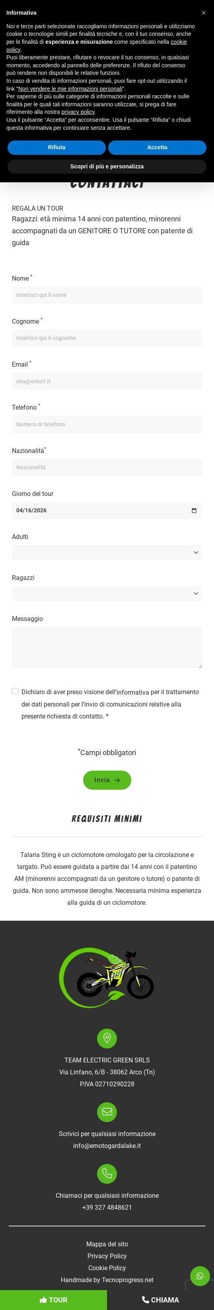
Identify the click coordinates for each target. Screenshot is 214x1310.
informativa (133, 692)
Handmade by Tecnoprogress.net (107, 1280)
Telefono (26, 407)
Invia (107, 780)
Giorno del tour (32, 494)
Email (21, 364)
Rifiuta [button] (57, 147)
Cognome (27, 321)
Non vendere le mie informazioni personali (70, 89)
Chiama (160, 1300)
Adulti (20, 537)
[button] (203, 12)
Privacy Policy (107, 1256)
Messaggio (27, 619)
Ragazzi (23, 578)
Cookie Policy (107, 1268)
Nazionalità (29, 450)
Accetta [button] (157, 147)
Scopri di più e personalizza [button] (107, 166)
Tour (53, 1300)
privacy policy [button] (78, 112)
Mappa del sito (107, 1244)
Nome (22, 278)
